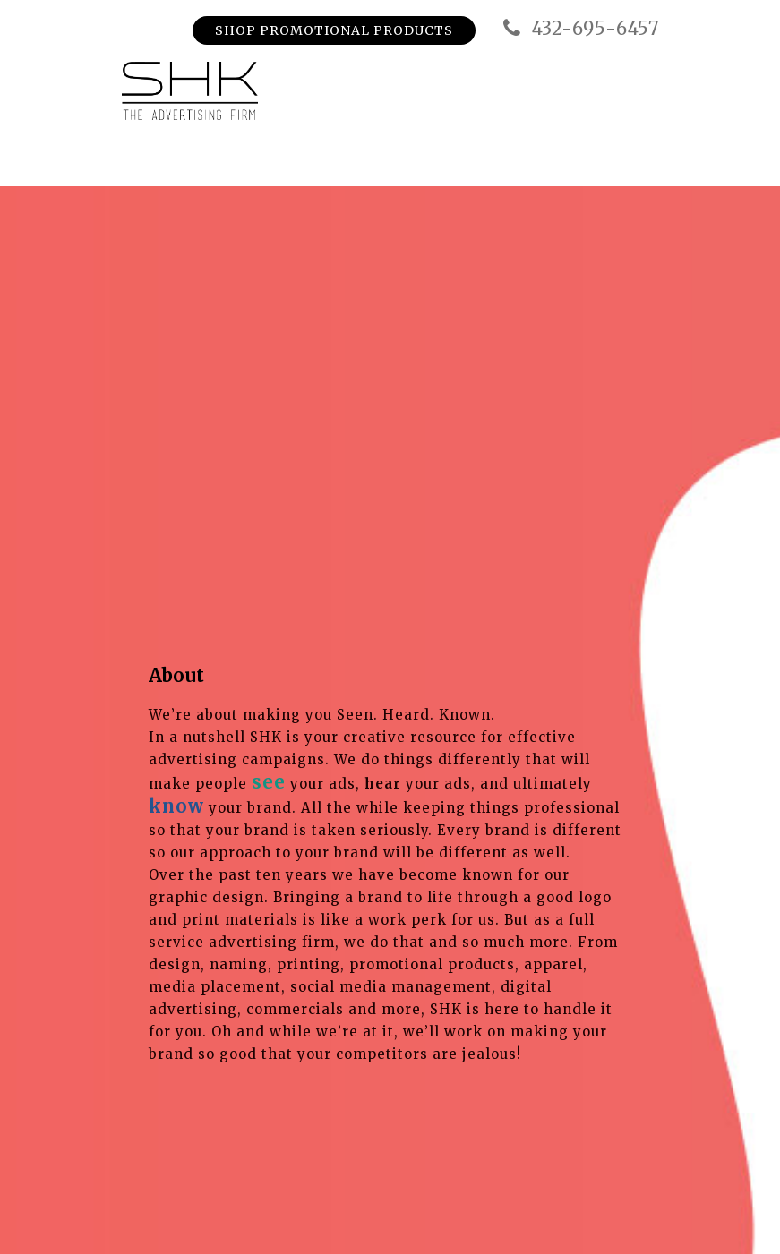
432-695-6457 (578, 28)
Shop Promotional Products (334, 30)
